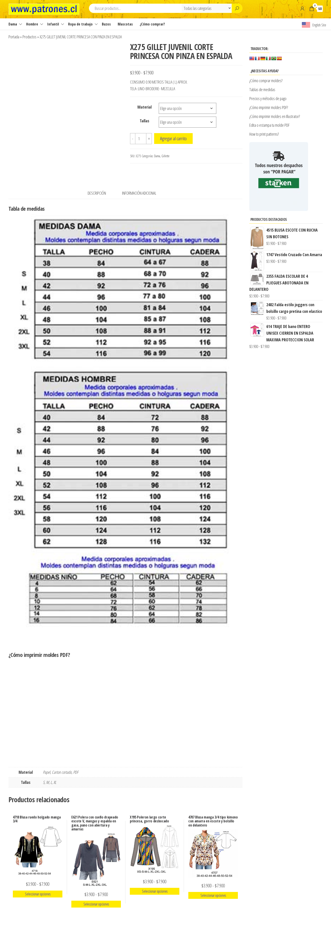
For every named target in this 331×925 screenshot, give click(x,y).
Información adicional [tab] (139, 193)
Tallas (144, 120)
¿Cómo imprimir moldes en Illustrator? (274, 116)
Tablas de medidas (262, 89)
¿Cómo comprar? (152, 24)
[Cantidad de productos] (140, 138)
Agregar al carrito (173, 138)
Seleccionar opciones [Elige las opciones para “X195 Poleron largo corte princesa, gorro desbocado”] (154, 891)
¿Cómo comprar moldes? (265, 80)
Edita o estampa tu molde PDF (269, 125)
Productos (29, 36)
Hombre (32, 24)
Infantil (53, 24)
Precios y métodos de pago (267, 98)
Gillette (165, 156)
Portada (13, 36)
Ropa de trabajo (80, 24)
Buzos (106, 24)
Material (144, 107)
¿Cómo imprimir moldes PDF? (269, 107)
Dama (12, 24)
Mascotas (125, 24)
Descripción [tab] (97, 193)
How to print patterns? (264, 134)
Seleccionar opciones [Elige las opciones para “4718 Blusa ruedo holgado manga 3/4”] (37, 894)
